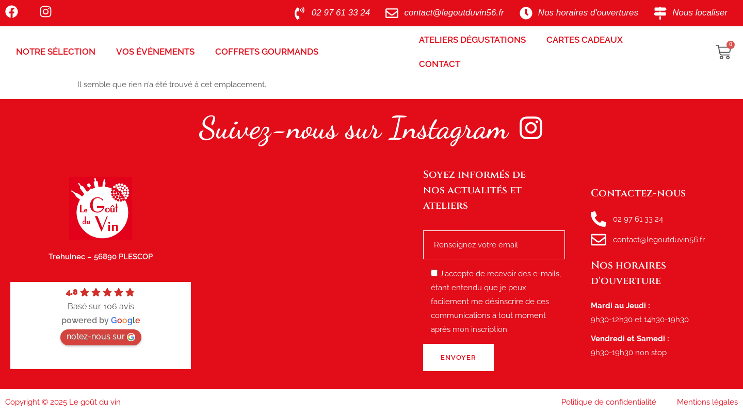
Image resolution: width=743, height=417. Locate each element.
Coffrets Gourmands (266, 51)
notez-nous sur (101, 336)
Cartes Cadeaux (584, 40)
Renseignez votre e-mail (494, 236)
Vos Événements (155, 51)
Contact (439, 64)
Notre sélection (55, 51)
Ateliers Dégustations (472, 40)
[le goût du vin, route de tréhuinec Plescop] (307, 273)
